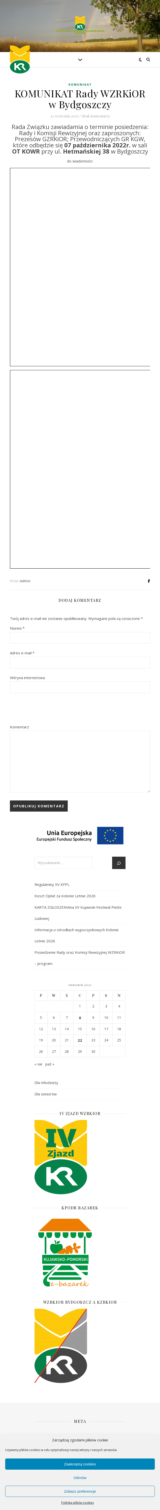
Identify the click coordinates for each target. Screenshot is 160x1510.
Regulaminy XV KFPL (51, 884)
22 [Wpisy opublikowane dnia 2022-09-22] (80, 1040)
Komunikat (80, 84)
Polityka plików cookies (77, 1503)
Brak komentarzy (96, 115)
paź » (49, 1063)
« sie (38, 1063)
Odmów (80, 1478)
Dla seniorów (45, 1093)
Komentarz (19, 726)
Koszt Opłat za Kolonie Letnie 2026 (65, 895)
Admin (25, 581)
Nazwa (17, 628)
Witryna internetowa (27, 677)
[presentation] (47, 708)
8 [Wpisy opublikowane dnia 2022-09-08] (80, 1017)
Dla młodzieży (46, 1082)
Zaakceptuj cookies (80, 1464)
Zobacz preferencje (80, 1491)
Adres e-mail (22, 652)
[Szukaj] (119, 863)
